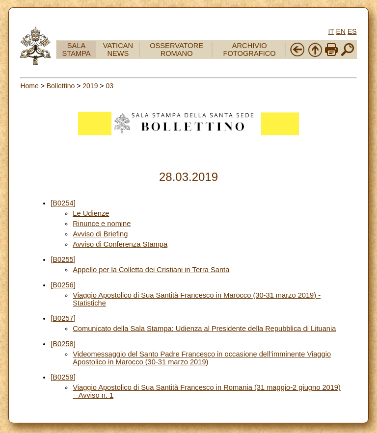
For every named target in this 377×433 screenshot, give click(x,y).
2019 (90, 86)
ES (352, 31)
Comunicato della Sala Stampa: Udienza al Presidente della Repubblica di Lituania (204, 328)
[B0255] (63, 259)
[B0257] (63, 318)
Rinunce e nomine (102, 224)
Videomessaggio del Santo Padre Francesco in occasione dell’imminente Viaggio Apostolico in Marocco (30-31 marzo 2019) (202, 358)
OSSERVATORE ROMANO (176, 49)
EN (341, 31)
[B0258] (63, 344)
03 (109, 86)
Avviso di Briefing (100, 234)
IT (331, 31)
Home (29, 86)
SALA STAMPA (76, 49)
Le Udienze (91, 213)
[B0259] (63, 377)
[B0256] (63, 285)
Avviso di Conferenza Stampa (120, 244)
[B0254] (63, 203)
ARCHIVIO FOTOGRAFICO (249, 49)
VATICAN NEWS (118, 49)
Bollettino (61, 86)
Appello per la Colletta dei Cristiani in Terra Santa (151, 270)
